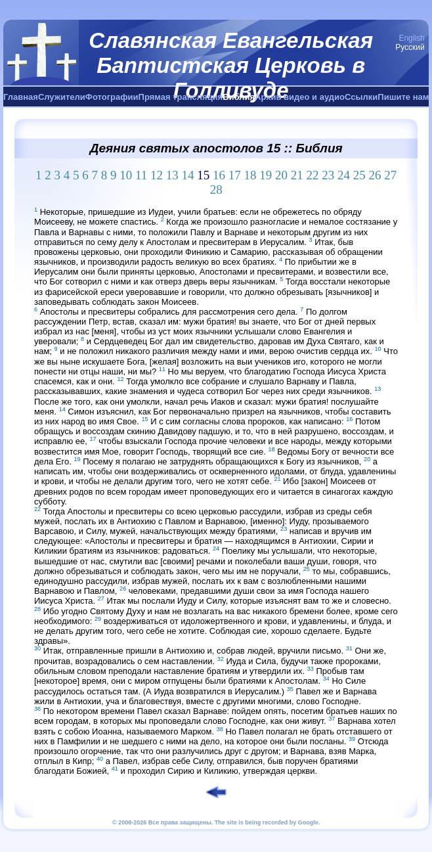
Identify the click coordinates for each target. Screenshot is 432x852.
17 (234, 175)
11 (141, 175)
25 (359, 175)
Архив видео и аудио (300, 97)
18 (250, 175)
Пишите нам (403, 97)
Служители (61, 97)
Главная (20, 97)
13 (172, 175)
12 (156, 175)
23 (328, 175)
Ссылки (361, 97)
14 (188, 175)
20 (281, 175)
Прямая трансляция (181, 97)
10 (125, 175)
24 (343, 175)
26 (375, 175)
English (411, 38)
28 (216, 189)
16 (219, 175)
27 (390, 175)
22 (313, 175)
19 (265, 175)
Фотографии (112, 97)
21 (297, 175)
